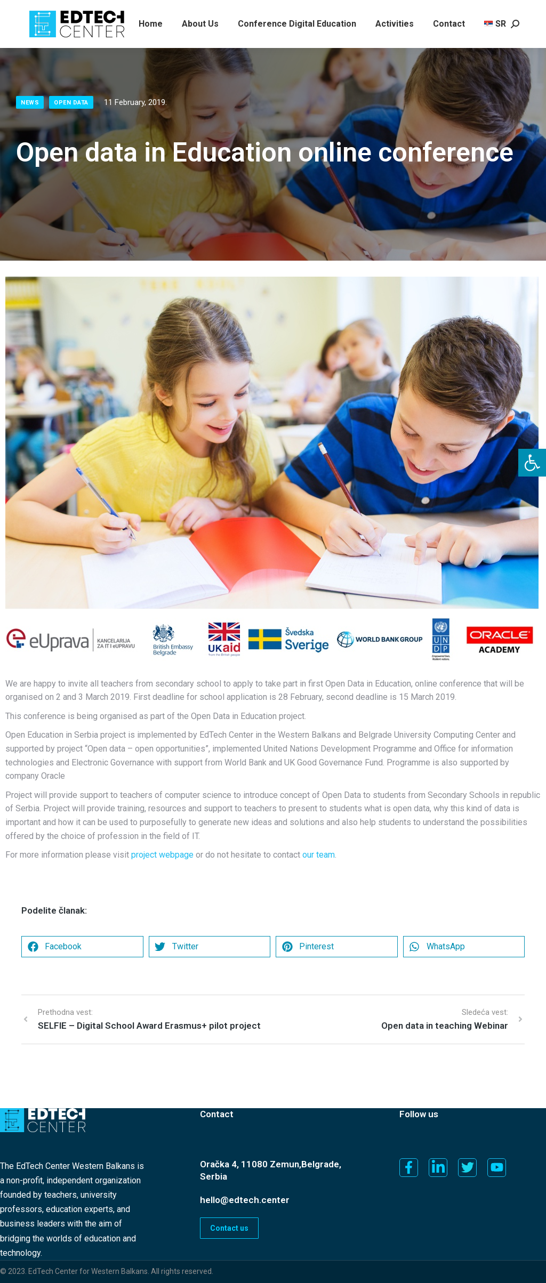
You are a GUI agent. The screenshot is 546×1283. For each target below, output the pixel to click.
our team (318, 855)
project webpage (162, 855)
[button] (532, 463)
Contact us (229, 1228)
